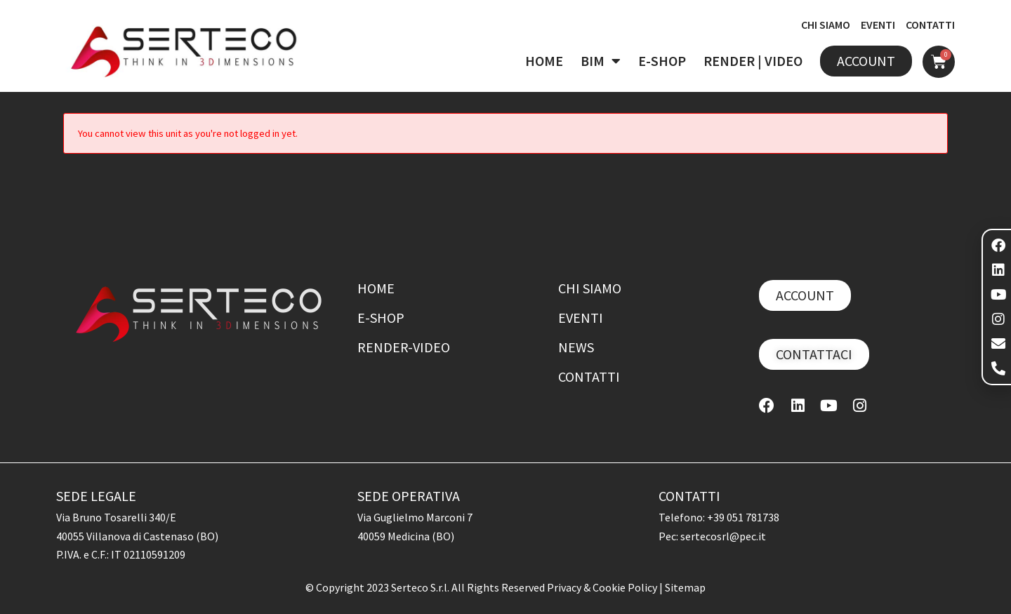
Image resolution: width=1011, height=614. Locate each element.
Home (376, 288)
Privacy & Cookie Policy (603, 587)
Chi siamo (589, 288)
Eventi (580, 317)
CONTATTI (930, 25)
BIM (601, 61)
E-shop (380, 317)
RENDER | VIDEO (752, 60)
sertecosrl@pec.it (723, 536)
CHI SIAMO (825, 25)
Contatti (589, 376)
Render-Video (403, 347)
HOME (544, 60)
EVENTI (878, 25)
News (576, 347)
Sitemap (685, 587)
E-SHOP (662, 60)
